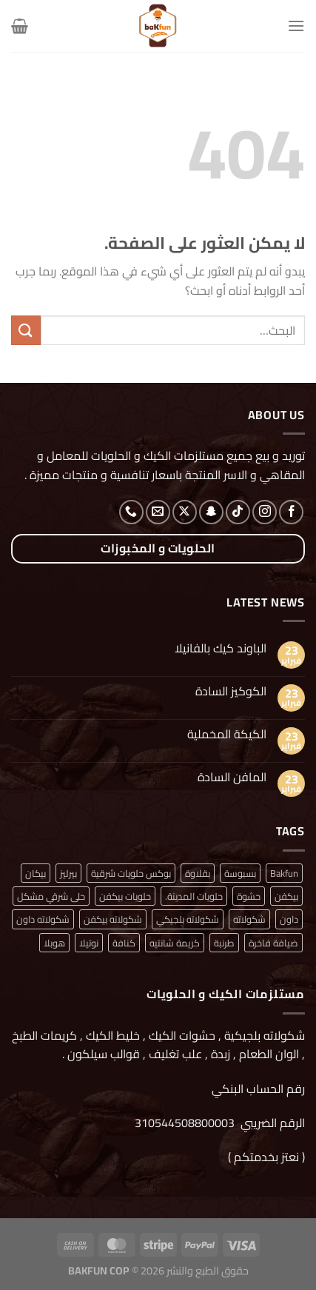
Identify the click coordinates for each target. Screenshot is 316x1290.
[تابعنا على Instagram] (264, 512)
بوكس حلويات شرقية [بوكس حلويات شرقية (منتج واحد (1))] (131, 873)
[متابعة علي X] (184, 512)
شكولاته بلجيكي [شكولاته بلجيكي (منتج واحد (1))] (187, 919)
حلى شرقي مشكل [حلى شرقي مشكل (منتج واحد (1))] (51, 896)
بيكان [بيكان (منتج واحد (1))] (35, 873)
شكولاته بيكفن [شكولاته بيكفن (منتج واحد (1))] (113, 919)
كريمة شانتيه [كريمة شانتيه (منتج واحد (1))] (174, 943)
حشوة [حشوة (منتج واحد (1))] (248, 896)
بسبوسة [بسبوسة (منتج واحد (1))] (240, 873)
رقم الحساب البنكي (257, 1088)
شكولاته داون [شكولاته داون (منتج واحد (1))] (43, 919)
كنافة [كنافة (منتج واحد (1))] (123, 943)
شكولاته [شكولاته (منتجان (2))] (249, 919)
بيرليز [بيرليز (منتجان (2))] (68, 873)
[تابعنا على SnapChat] (211, 512)
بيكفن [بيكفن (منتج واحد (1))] (286, 896)
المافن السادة (232, 777)
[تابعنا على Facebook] (291, 512)
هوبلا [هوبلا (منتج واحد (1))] (54, 943)
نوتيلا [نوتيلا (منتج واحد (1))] (88, 943)
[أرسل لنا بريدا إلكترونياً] (158, 512)
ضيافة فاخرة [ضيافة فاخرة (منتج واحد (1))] (273, 943)
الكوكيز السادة (230, 691)
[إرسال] (26, 329)
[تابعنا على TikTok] (238, 512)
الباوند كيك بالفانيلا (220, 648)
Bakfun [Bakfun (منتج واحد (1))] (284, 873)
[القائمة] (296, 25)
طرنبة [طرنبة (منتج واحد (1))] (224, 943)
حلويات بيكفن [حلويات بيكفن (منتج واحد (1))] (125, 896)
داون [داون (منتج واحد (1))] (289, 919)
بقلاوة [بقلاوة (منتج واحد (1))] (197, 873)
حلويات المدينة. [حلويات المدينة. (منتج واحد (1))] (194, 896)
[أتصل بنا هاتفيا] (131, 512)
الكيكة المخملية (226, 734)
